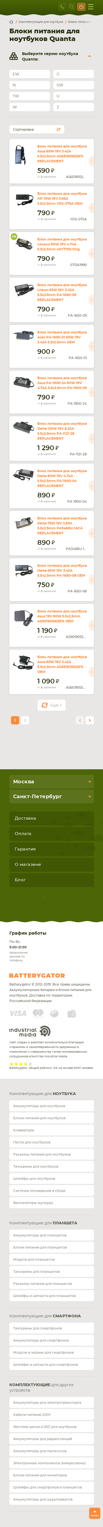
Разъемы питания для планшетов (42, 1283)
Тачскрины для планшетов (36, 1271)
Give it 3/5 (21, 1064)
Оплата (23, 834)
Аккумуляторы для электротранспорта (47, 1402)
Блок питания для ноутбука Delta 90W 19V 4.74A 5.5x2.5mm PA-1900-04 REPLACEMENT (62, 478)
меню (90, 6)
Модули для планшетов (34, 1259)
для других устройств (41, 1387)
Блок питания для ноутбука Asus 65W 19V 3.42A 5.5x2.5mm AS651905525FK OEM (62, 664)
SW (60, 85)
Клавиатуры (23, 1130)
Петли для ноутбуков (31, 1142)
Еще (55, 705)
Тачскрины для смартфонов (37, 1328)
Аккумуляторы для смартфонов (41, 1340)
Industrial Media (30, 1031)
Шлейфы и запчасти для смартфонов (45, 1364)
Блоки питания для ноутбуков (39, 1118)
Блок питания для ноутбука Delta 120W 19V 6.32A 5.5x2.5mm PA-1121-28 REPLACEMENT (62, 431)
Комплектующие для (42, 1094)
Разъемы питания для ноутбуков (42, 1154)
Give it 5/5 (30, 1064)
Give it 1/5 (11, 1064)
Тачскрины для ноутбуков (35, 1166)
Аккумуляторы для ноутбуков (39, 1106)
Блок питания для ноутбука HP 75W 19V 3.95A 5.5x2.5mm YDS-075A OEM (62, 198)
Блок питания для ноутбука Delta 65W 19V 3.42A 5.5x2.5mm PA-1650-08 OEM (62, 570)
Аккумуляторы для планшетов (39, 1235)
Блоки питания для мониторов (40, 1475)
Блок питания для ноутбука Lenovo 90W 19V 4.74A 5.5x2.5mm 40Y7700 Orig (62, 244)
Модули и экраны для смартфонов (43, 1352)
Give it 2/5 (16, 1064)
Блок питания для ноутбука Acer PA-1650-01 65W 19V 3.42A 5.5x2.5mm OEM (62, 337)
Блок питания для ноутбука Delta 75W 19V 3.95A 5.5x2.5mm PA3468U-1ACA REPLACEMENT (62, 526)
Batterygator (47, 975)
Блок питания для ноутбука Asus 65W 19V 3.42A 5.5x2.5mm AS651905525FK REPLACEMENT (62, 154)
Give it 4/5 (25, 1064)
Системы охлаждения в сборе (39, 1190)
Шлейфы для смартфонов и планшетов (47, 1487)
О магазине (28, 865)
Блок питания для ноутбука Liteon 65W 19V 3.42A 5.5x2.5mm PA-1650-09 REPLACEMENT (62, 292)
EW (16, 74)
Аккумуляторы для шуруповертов (43, 1499)
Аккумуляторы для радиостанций (42, 1439)
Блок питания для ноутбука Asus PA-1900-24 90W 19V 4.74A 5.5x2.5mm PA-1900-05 (62, 383)
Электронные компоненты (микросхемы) (49, 1463)
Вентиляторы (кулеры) (33, 1203)
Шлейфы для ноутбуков (34, 1178)
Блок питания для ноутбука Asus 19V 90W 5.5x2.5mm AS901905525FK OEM (62, 616)
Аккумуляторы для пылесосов (39, 1451)
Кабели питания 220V (32, 1414)
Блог (20, 880)
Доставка (25, 818)
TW (16, 96)
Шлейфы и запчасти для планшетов (44, 1296)
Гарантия (25, 849)
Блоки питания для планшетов (40, 1247)
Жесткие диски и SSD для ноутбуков (44, 1427)
